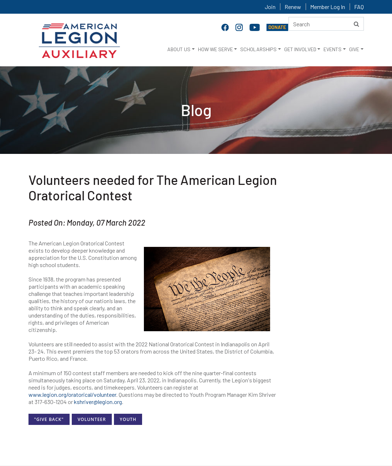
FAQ (359, 6)
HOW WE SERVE (215, 49)
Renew (293, 6)
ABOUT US (178, 49)
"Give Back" (49, 419)
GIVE (354, 49)
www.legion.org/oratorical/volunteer (72, 394)
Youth (128, 419)
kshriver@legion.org (98, 401)
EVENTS (332, 49)
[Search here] (326, 24)
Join (270, 6)
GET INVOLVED (300, 49)
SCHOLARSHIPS (258, 49)
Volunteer (92, 419)
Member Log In (327, 6)
